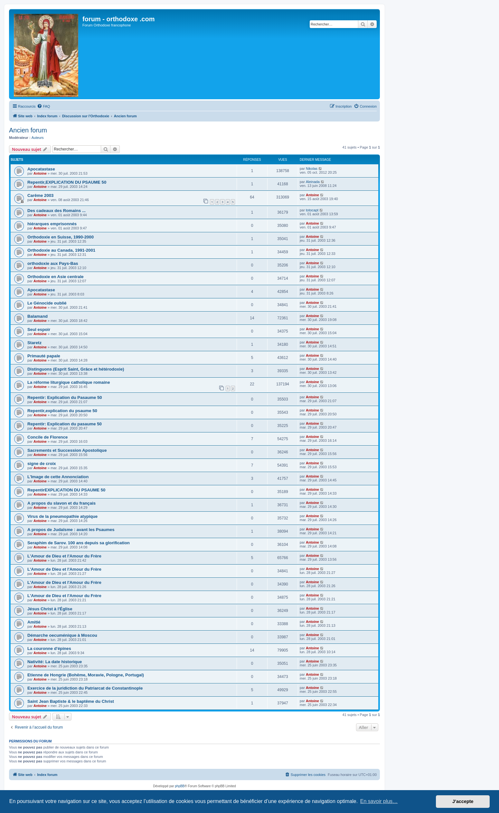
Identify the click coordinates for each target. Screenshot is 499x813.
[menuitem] (43, 106)
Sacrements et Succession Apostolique (67, 450)
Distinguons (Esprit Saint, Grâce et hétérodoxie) (75, 369)
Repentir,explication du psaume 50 (62, 410)
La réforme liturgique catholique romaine (68, 382)
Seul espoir (38, 329)
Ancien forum (28, 130)
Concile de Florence (47, 437)
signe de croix (41, 463)
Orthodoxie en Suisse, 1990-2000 (60, 237)
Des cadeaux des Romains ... (56, 210)
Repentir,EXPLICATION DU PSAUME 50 (66, 182)
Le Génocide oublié (47, 303)
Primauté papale (43, 355)
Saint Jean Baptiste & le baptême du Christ (70, 701)
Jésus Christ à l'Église (49, 608)
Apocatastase (41, 169)
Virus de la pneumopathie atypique (62, 516)
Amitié (33, 622)
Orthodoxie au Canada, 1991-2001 (61, 250)
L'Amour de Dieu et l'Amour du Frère (64, 556)
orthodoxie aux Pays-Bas (52, 263)
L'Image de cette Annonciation (58, 476)
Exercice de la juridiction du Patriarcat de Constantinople (85, 688)
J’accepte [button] (463, 801)
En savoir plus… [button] (379, 801)
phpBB (179, 786)
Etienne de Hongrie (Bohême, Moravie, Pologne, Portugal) (85, 675)
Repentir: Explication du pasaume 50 (64, 423)
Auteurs (38, 138)
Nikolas (311, 168)
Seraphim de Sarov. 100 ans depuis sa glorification (78, 542)
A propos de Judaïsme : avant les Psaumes (71, 529)
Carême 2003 (40, 195)
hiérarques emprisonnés (52, 223)
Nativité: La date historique (54, 661)
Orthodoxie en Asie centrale (55, 276)
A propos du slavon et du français (61, 503)
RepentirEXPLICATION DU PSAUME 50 (66, 490)
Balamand (37, 316)
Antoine (40, 173)
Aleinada (313, 182)
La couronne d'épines (49, 648)
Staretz (34, 342)
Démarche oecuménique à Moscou (62, 635)
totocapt (312, 210)
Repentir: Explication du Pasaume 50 (64, 397)
